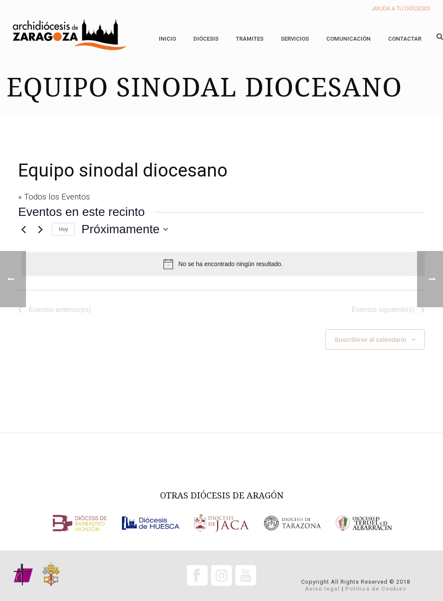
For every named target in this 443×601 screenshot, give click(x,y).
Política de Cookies (375, 588)
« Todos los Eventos (54, 197)
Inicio (167, 38)
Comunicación (348, 38)
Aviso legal (322, 588)
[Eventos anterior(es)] (23, 229)
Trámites (249, 38)
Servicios (295, 38)
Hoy (63, 229)
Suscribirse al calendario (370, 339)
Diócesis (205, 38)
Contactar (404, 38)
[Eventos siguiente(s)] (40, 229)
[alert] (223, 264)
